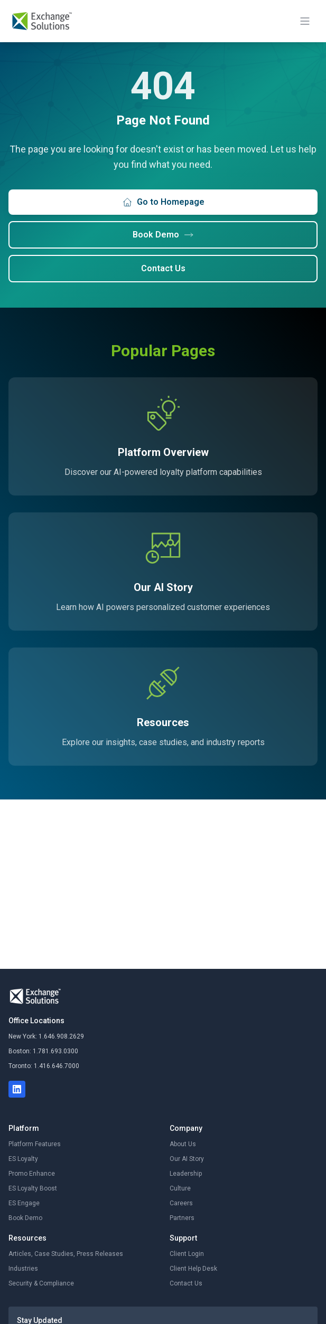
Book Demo (163, 235)
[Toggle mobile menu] (305, 21)
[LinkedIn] (16, 1089)
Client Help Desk (193, 1268)
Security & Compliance (41, 1283)
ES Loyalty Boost (32, 1188)
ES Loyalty (23, 1159)
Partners (182, 1218)
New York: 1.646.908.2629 (46, 1036)
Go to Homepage (163, 202)
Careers (181, 1203)
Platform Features (34, 1144)
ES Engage (24, 1203)
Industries (23, 1268)
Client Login (187, 1254)
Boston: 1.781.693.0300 (43, 1051)
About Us (183, 1144)
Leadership (186, 1173)
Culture (180, 1188)
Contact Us (163, 268)
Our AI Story (187, 1159)
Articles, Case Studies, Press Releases (65, 1254)
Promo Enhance (31, 1173)
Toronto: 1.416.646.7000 (43, 1066)
